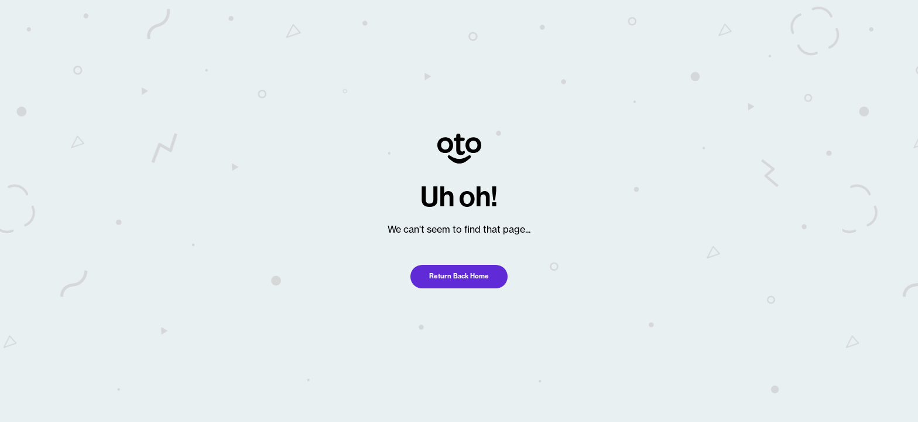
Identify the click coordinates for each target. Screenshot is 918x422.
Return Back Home (459, 276)
